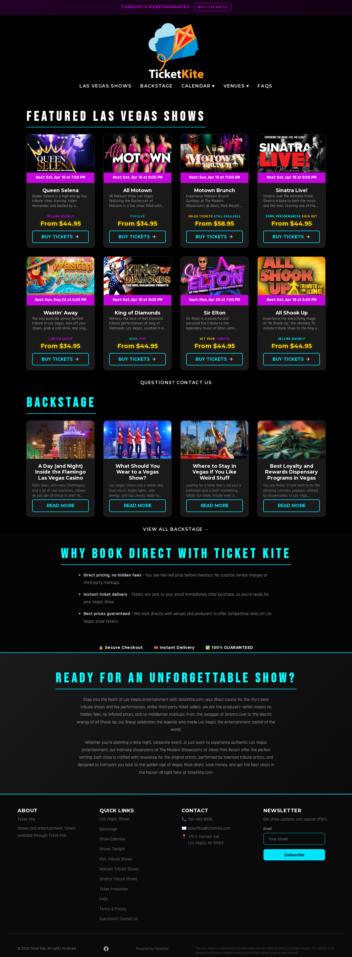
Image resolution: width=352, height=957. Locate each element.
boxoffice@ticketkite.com (209, 828)
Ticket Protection (114, 889)
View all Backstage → (176, 529)
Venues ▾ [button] (236, 86)
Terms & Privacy (113, 909)
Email (267, 828)
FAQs (265, 86)
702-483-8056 (200, 819)
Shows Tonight (112, 849)
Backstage (156, 86)
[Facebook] (106, 948)
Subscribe (294, 854)
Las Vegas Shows (105, 86)
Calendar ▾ (198, 86)
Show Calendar (112, 839)
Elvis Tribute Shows (116, 859)
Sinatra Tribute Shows (119, 879)
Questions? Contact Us (176, 382)
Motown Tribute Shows (119, 869)
